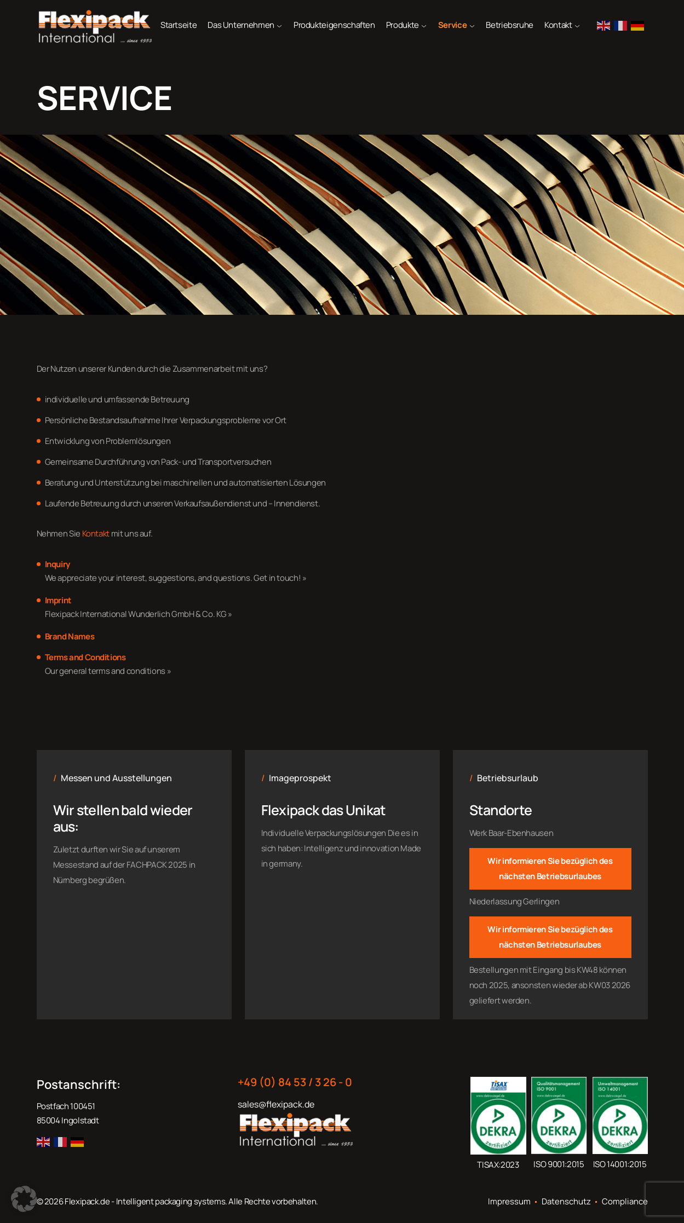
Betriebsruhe (509, 25)
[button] (24, 1199)
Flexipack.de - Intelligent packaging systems (145, 1201)
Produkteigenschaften (334, 25)
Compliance (625, 1201)
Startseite (178, 25)
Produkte (402, 25)
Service (452, 25)
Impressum (509, 1201)
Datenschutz (566, 1201)
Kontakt (558, 25)
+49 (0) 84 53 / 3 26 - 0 (295, 1082)
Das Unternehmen (241, 25)
